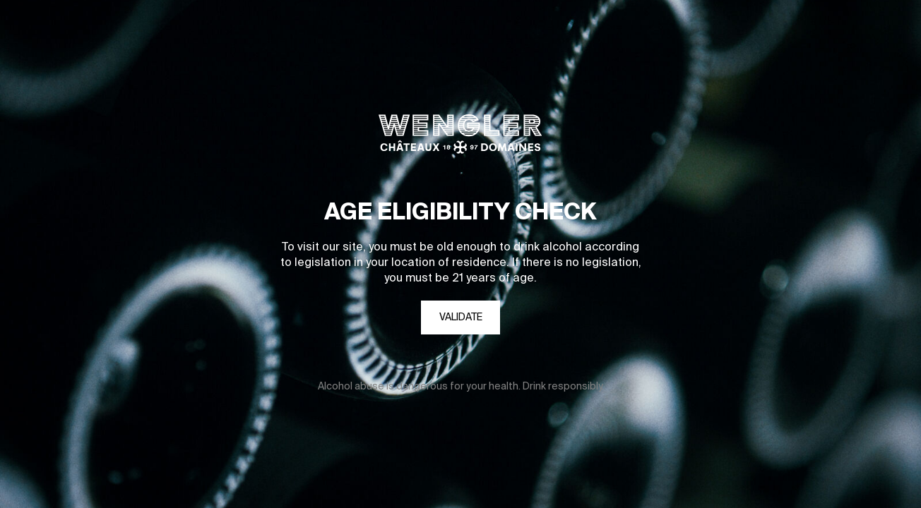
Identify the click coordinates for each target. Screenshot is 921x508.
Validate (460, 317)
